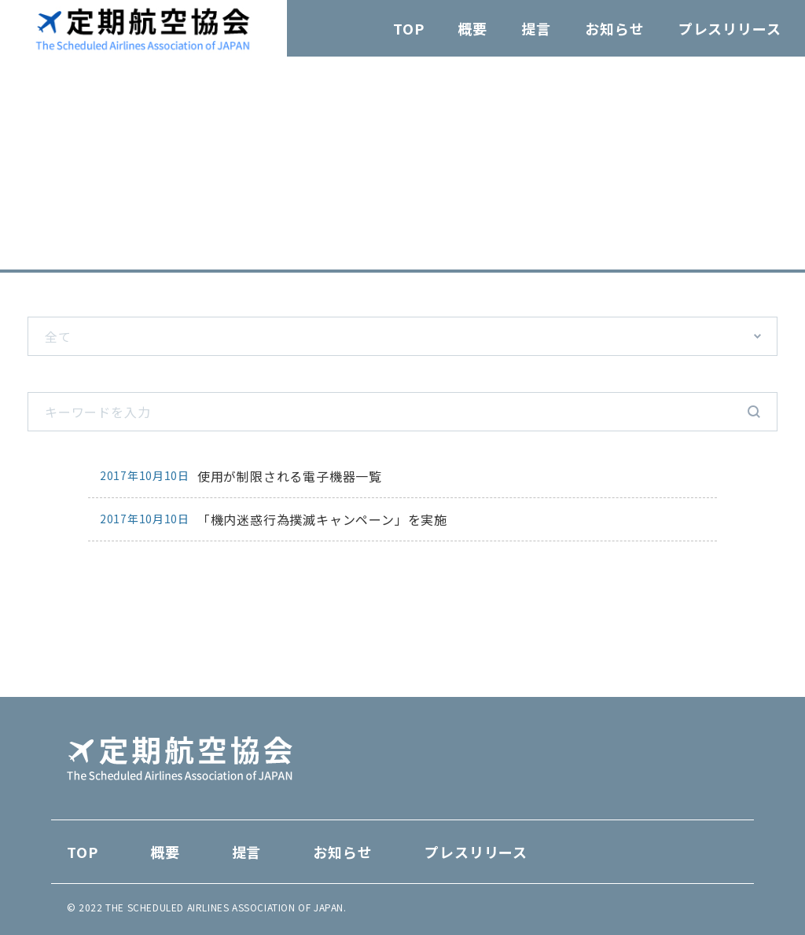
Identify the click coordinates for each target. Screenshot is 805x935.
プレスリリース (729, 28)
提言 (536, 28)
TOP (409, 28)
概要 (472, 28)
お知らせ (615, 28)
